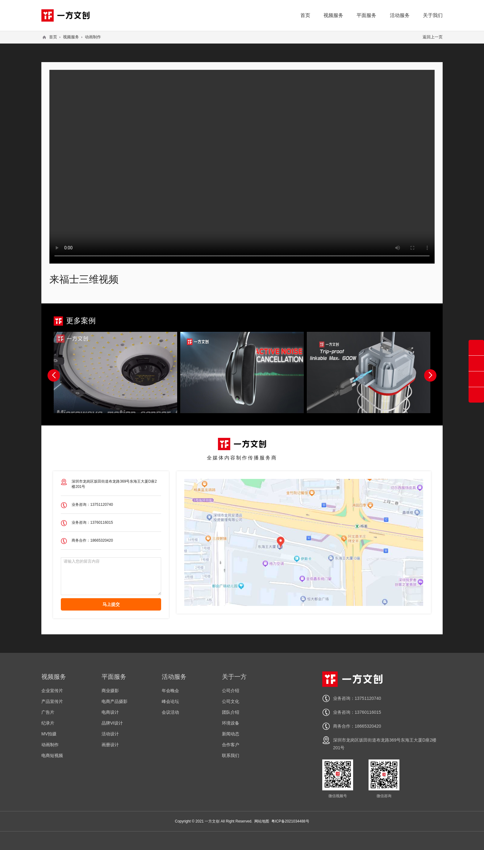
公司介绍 (230, 690)
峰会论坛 (170, 701)
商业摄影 (110, 690)
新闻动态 (230, 733)
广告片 (47, 712)
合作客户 (230, 744)
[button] (430, 375)
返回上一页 (433, 37)
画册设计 (110, 744)
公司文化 (230, 701)
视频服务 (333, 15)
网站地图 (261, 821)
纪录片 (47, 723)
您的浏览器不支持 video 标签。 (242, 166)
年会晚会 (170, 690)
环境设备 (230, 723)
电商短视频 (52, 755)
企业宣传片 (52, 690)
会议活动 (170, 712)
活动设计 (110, 733)
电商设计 (110, 712)
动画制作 (93, 37)
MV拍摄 (48, 733)
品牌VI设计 (112, 723)
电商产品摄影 (114, 701)
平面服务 (366, 15)
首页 (305, 15)
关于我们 (433, 15)
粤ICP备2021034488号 (290, 821)
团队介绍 (230, 712)
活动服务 (400, 15)
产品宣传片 (52, 701)
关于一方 (234, 676)
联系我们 (230, 755)
